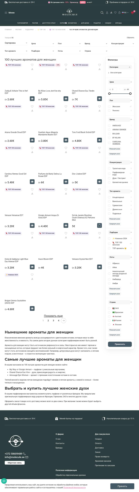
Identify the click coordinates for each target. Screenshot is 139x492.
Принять (122, 486)
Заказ (97, 452)
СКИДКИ (108, 23)
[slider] (109, 93)
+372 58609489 (13, 453)
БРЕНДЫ (118, 23)
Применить (120, 344)
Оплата (98, 443)
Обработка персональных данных (71, 475)
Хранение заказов (103, 461)
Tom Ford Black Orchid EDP (83, 132)
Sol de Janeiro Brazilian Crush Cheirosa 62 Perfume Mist (83, 217)
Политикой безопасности (74, 487)
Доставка (99, 448)
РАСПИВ (35, 23)
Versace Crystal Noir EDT (82, 259)
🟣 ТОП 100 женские (57, 29)
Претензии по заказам (105, 465)
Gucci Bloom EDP (45, 259)
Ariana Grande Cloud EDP (15, 132)
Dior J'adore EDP (79, 174)
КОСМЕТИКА (72, 23)
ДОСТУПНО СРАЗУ (49, 23)
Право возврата (102, 457)
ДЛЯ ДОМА (85, 23)
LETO (83, 2)
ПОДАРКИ (97, 23)
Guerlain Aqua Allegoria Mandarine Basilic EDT (48, 133)
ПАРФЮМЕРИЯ (22, 23)
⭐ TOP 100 (41, 29)
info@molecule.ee (15, 457)
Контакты (60, 443)
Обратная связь (15, 463)
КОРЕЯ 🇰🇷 (63, 23)
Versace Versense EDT (14, 215)
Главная (8, 29)
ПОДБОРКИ (29, 29)
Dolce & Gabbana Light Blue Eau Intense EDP (16, 260)
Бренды (59, 448)
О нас (58, 439)
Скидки (98, 439)
